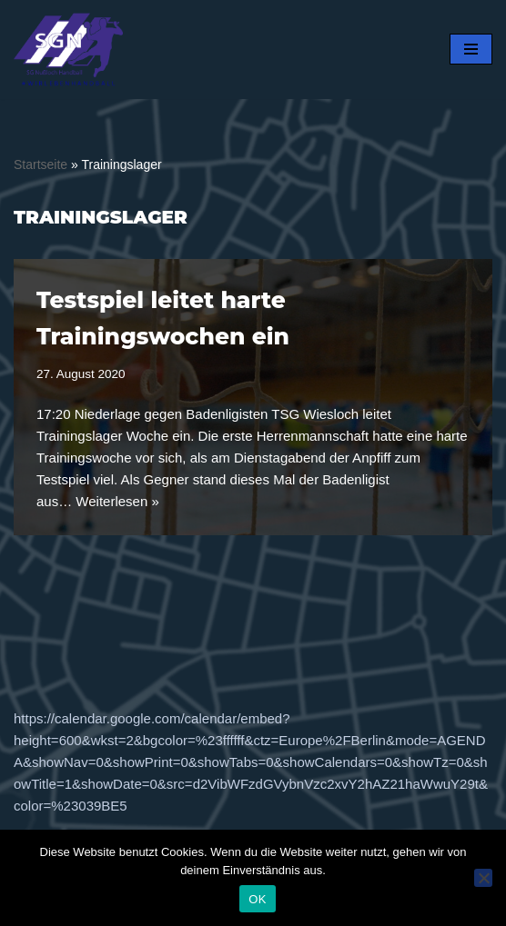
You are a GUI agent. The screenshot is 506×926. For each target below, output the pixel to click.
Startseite (40, 164)
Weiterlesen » (117, 501)
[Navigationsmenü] (471, 49)
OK (257, 899)
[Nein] (483, 878)
